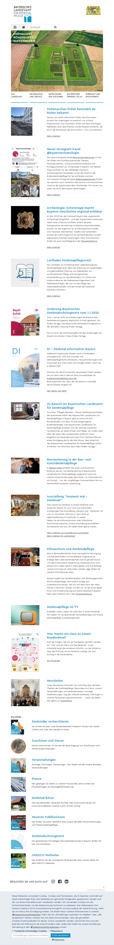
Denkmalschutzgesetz (48, 836)
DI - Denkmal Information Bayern (71, 349)
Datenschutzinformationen (28, 915)
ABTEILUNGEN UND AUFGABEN (55, 95)
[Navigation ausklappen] (15, 27)
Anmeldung (66, 701)
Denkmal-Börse (43, 797)
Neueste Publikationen (48, 817)
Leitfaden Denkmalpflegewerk (69, 260)
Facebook (60, 881)
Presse (36, 778)
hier (58, 324)
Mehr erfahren (53, 136)
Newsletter (55, 680)
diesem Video (56, 468)
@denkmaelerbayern (86, 179)
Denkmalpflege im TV (62, 607)
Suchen (55, 27)
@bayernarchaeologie (83, 157)
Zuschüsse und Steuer (48, 740)
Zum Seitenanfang (95, 890)
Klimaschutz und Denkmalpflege (70, 549)
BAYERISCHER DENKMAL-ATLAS (74, 95)
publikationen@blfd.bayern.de (62, 378)
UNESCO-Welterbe (45, 855)
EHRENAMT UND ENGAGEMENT (93, 95)
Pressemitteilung (89, 241)
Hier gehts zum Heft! (57, 391)
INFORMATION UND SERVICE (36, 95)
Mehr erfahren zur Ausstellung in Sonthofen (68, 533)
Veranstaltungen (44, 759)
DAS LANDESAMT (16, 95)
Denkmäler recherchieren (50, 721)
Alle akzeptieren (61, 935)
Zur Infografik (53, 661)
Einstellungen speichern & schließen (32, 935)
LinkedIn (66, 881)
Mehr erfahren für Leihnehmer (61, 536)
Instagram (53, 881)
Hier (88, 569)
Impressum (59, 940)
